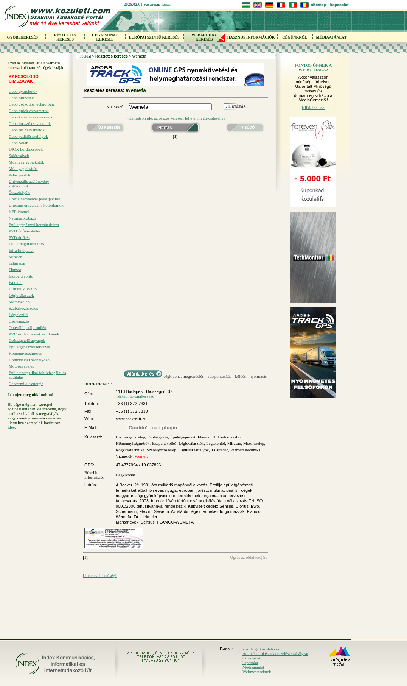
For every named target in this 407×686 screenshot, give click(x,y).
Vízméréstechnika (245, 449)
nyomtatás (258, 376)
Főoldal (85, 56)
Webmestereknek (256, 671)
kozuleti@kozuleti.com (261, 649)
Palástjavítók (19, 175)
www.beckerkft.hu (131, 418)
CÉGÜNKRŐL (294, 37)
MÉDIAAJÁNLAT (331, 37)
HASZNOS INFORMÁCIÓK (251, 37)
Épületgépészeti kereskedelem (34, 224)
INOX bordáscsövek (26, 149)
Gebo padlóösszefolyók (28, 136)
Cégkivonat (125, 474)
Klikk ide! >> (313, 107)
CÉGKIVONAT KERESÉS (105, 37)
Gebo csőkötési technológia (32, 104)
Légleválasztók (21, 295)
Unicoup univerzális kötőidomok (36, 205)
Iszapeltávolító (21, 276)
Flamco (15, 269)
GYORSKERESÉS (22, 37)
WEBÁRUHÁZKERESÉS (204, 37)
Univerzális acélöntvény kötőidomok (29, 183)
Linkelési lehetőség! (100, 575)
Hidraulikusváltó (23, 289)
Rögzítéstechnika (130, 449)
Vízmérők (124, 456)
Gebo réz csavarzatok (27, 130)
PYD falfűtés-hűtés (25, 231)
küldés (240, 376)
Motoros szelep (21, 366)
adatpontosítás (219, 376)
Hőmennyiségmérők (132, 443)
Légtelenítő (18, 314)
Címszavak (251, 658)
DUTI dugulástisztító (26, 244)
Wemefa (15, 282)
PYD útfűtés (19, 237)
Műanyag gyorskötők (26, 162)
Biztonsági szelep (130, 437)
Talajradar (17, 263)
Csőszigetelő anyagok (27, 340)
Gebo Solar (18, 142)
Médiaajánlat (253, 667)
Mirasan (15, 256)
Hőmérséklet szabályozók (30, 359)
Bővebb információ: (94, 474)
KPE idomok (19, 211)
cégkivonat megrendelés (183, 376)
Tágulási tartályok (194, 449)
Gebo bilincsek (21, 97)
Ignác (166, 4)
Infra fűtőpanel (21, 250)
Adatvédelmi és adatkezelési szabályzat (275, 653)
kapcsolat (250, 662)
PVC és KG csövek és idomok (34, 334)
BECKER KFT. (98, 384)
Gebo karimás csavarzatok (31, 117)
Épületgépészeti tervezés (29, 347)
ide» (11, 427)
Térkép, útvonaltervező (135, 396)
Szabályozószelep (23, 308)
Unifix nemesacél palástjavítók (34, 198)
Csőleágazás (19, 321)
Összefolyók (19, 192)
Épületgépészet (183, 437)
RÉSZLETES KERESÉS (65, 37)
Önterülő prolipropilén (27, 327)
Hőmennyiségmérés (25, 353)
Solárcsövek (19, 155)
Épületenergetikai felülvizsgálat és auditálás (37, 374)
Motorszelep (19, 301)
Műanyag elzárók (23, 168)
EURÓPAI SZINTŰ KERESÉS (154, 37)
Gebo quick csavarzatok (29, 110)
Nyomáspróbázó (22, 218)
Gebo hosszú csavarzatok (30, 123)
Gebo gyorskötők (23, 91)
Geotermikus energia (26, 383)
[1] (175, 136)
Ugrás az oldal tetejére (248, 557)
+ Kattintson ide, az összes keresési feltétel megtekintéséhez (175, 118)
